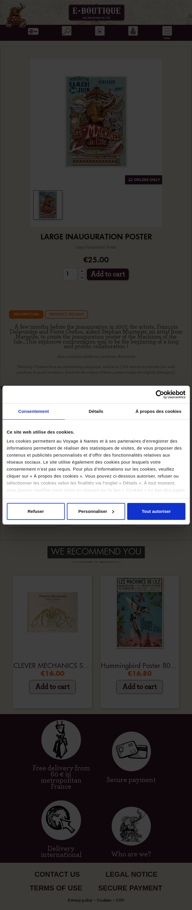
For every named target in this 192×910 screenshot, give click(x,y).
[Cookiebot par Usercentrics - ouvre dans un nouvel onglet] (159, 394)
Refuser (36, 511)
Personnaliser (96, 511)
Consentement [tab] (33, 411)
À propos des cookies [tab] (158, 411)
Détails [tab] (96, 411)
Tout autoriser (156, 511)
